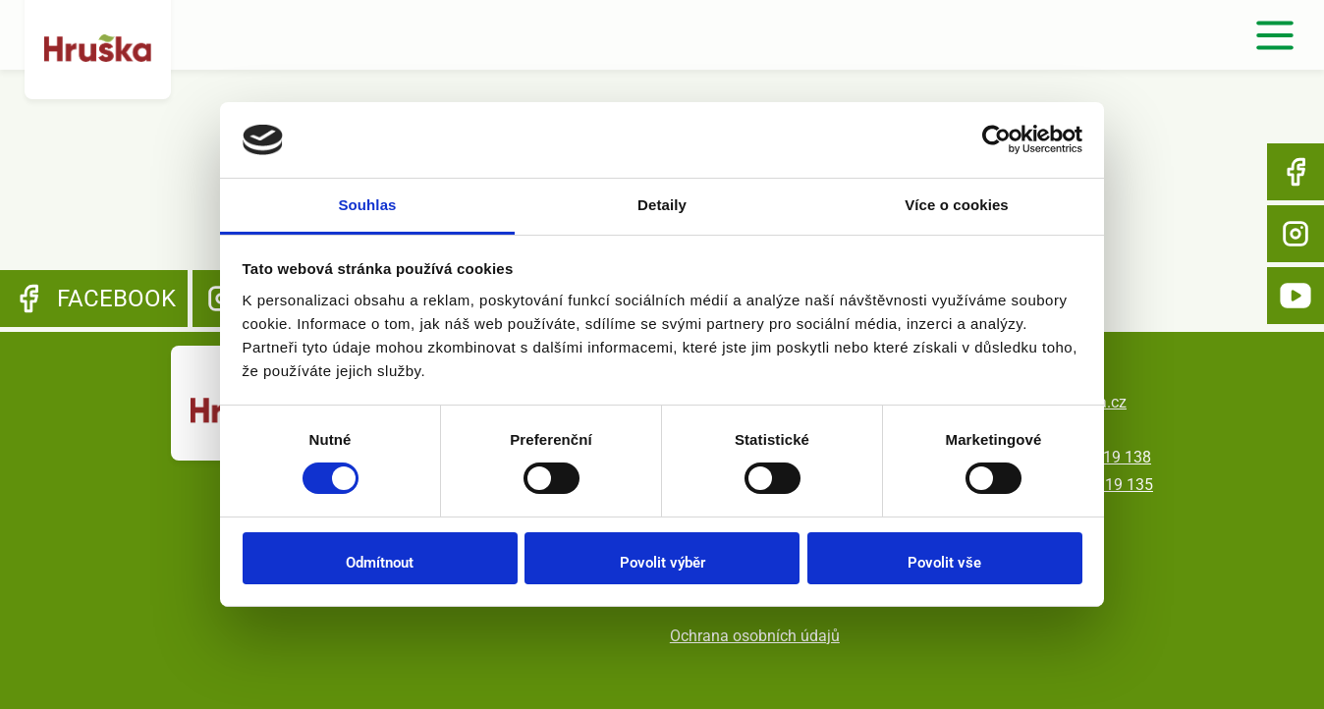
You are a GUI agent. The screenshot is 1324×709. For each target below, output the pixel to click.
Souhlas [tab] (367, 204)
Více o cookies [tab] (957, 204)
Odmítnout (380, 563)
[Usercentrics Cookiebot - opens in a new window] (996, 139)
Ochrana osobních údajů (755, 636)
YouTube (1295, 295)
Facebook (1295, 172)
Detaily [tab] (662, 204)
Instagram (1295, 233)
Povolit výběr (662, 563)
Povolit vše (944, 563)
